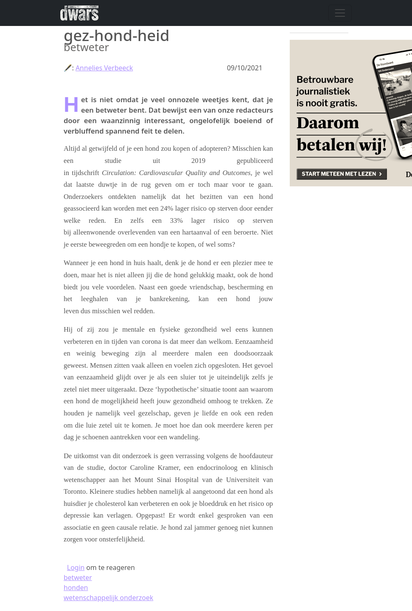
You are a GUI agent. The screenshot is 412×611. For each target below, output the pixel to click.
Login (76, 567)
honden (76, 587)
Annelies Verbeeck (104, 67)
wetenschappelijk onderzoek (108, 597)
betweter (78, 577)
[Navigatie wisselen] (340, 13)
